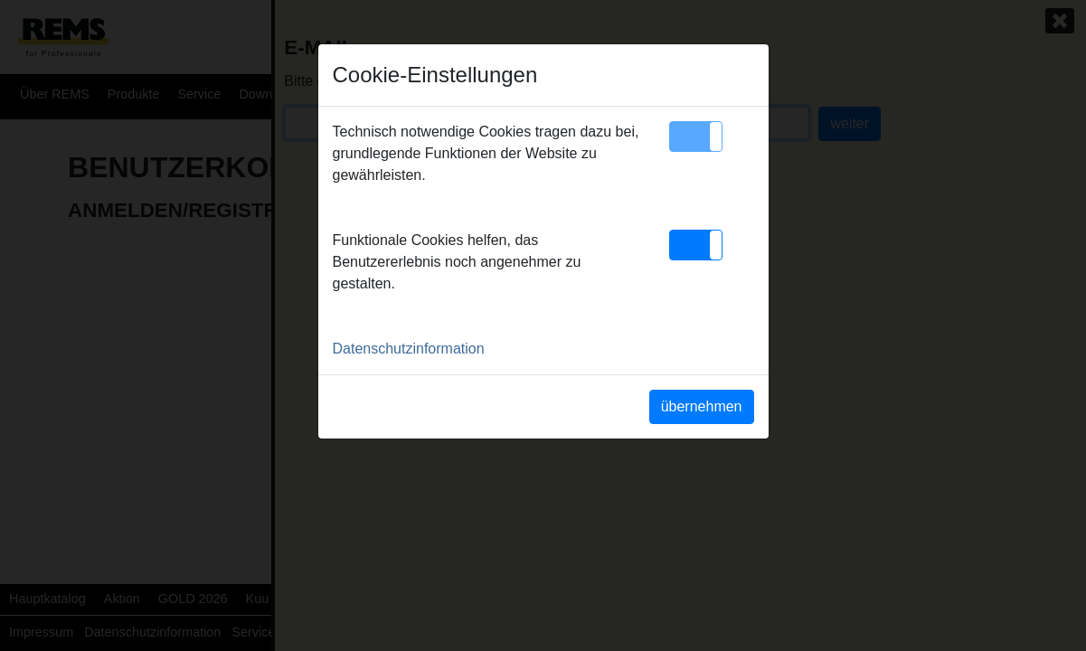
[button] (695, 136)
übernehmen (701, 406)
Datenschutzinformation (409, 348)
